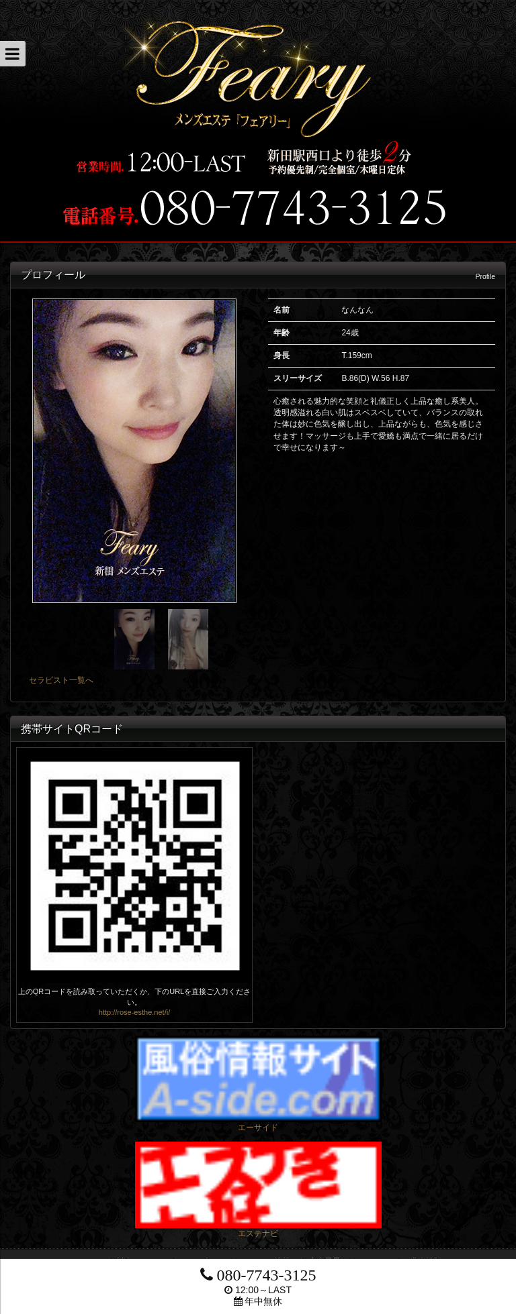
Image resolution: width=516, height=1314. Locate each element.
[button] (13, 53)
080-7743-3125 (258, 1275)
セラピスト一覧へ (61, 680)
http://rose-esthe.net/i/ (134, 1012)
